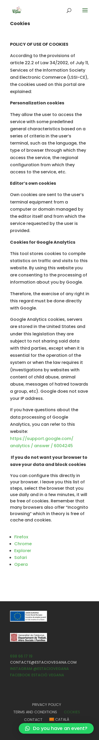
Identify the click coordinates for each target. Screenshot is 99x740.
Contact (33, 719)
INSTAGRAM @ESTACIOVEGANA (39, 668)
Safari (20, 557)
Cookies (72, 712)
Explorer (22, 551)
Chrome (23, 544)
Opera (21, 564)
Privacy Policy (46, 704)
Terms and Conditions (35, 712)
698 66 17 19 (21, 656)
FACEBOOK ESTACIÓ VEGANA (37, 675)
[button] (56, 728)
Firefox (21, 537)
